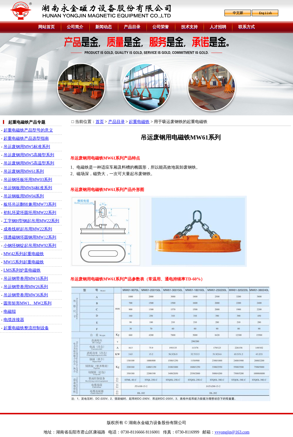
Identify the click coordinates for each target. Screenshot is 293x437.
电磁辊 (10, 311)
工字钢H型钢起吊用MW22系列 (31, 221)
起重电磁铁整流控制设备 (26, 328)
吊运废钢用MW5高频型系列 (29, 155)
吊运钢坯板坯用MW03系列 (28, 179)
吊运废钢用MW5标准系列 (27, 146)
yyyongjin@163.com (232, 432)
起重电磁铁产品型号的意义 (28, 130)
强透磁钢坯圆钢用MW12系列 (30, 237)
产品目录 (116, 121)
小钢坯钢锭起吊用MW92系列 (30, 245)
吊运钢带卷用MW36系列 (26, 295)
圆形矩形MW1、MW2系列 (27, 303)
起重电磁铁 (139, 121)
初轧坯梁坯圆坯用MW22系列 (30, 212)
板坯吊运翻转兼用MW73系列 (30, 204)
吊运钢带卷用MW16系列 (26, 278)
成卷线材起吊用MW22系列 (28, 229)
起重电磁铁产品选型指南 (26, 138)
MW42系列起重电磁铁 (24, 254)
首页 (100, 121)
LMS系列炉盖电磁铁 (22, 270)
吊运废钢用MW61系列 (24, 171)
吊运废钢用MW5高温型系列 (29, 163)
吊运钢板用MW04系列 (24, 196)
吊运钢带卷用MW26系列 (26, 287)
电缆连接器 (14, 320)
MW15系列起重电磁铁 (24, 262)
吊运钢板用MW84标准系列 (28, 188)
